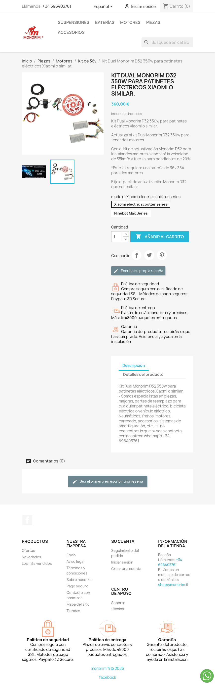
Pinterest (162, 255)
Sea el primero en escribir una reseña (107, 481)
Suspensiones (73, 22)
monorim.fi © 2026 (107, 668)
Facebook (27, 520)
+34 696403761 (56, 6)
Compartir (137, 255)
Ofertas (28, 550)
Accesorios (71, 32)
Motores (130, 22)
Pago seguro (77, 586)
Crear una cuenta (126, 568)
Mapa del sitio (78, 604)
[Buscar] (167, 42)
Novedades (31, 557)
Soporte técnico (118, 605)
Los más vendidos (37, 563)
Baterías (104, 22)
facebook (107, 677)
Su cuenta (122, 541)
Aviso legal (75, 561)
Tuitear (149, 255)
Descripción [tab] (133, 365)
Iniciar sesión (122, 562)
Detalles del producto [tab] (143, 374)
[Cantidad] (117, 236)
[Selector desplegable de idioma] (104, 7)
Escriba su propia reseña (138, 271)
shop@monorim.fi (173, 584)
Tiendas (73, 610)
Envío (71, 555)
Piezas (153, 22)
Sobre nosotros (80, 579)
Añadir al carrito (160, 236)
